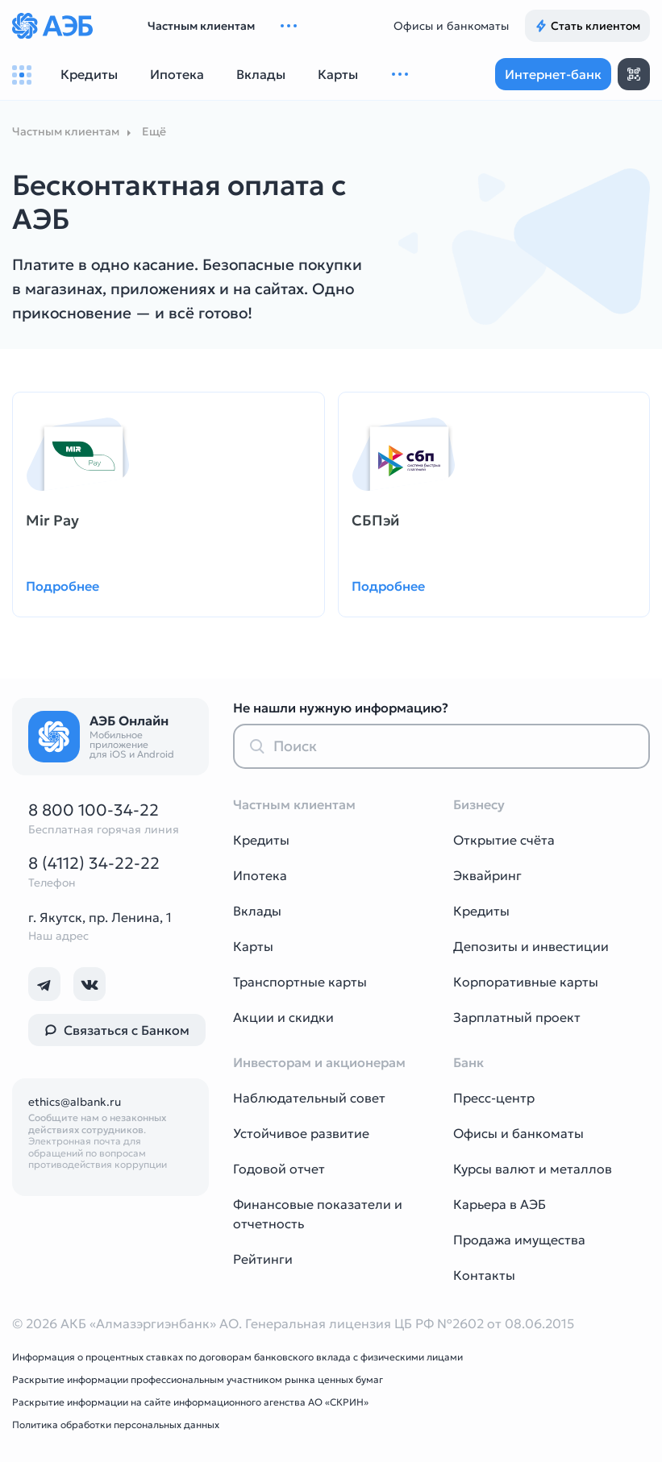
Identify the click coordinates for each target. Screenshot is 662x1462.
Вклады (257, 911)
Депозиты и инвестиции (531, 946)
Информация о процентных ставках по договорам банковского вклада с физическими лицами (237, 1357)
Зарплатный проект (517, 1017)
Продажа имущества (519, 1239)
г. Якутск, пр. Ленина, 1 (100, 917)
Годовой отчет (279, 1169)
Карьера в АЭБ (499, 1204)
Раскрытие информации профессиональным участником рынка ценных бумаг (197, 1379)
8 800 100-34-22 (93, 810)
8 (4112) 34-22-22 (94, 863)
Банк (468, 1062)
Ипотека (260, 875)
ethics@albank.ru (74, 1101)
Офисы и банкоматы (451, 25)
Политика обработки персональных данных (115, 1424)
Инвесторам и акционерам (319, 1062)
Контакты (484, 1275)
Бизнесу (479, 804)
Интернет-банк (553, 74)
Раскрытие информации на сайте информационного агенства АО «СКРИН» (190, 1402)
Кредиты (261, 840)
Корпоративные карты (525, 982)
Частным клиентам (201, 25)
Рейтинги (263, 1259)
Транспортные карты (300, 982)
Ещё (154, 131)
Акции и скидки (283, 1017)
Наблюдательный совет (309, 1098)
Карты (253, 946)
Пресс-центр (494, 1098)
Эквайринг (487, 875)
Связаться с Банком (116, 1030)
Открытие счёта (504, 840)
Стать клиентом (587, 26)
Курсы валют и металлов (532, 1169)
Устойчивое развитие (301, 1133)
